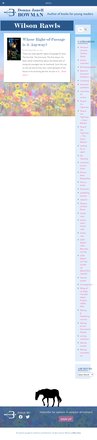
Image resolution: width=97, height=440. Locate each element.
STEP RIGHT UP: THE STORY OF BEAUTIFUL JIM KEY (85, 264)
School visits (83, 215)
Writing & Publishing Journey (84, 315)
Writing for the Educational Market (85, 327)
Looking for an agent (83, 148)
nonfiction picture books (84, 165)
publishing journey (84, 194)
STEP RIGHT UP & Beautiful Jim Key (84, 245)
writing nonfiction (84, 337)
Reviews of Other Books (83, 206)
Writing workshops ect (84, 352)
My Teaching (84, 157)
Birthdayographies (88, 66)
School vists (83, 234)
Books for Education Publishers (84, 73)
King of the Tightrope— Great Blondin (84, 116)
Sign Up (65, 419)
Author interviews (84, 61)
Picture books (83, 183)
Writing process (83, 344)
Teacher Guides (83, 279)
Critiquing (84, 80)
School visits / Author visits (83, 224)
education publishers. (84, 86)
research (83, 199)
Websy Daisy (76, 433)
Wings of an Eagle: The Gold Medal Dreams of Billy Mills (84, 297)
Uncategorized (86, 284)
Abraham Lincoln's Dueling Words (84, 52)
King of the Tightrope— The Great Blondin (84, 134)
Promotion (84, 188)
